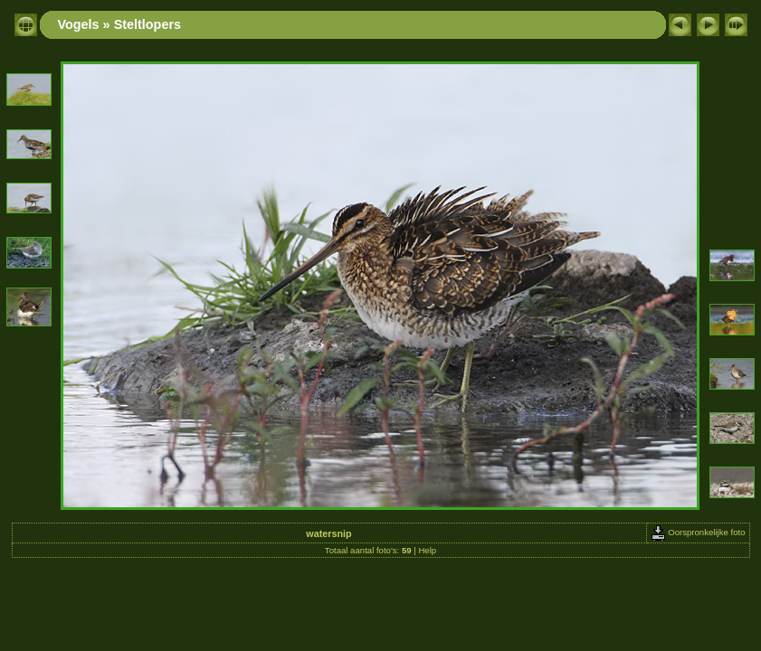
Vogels (79, 24)
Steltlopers (147, 24)
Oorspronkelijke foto (698, 532)
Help (427, 550)
